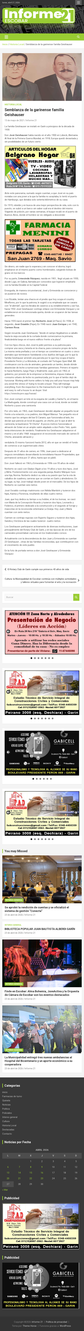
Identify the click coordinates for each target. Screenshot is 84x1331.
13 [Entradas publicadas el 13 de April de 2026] (8, 1172)
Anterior (8, 631)
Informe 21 (31, 120)
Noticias (6, 1104)
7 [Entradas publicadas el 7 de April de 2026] (19, 1167)
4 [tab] (42, 658)
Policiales (7, 1113)
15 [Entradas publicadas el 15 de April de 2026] (30, 1172)
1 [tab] (31, 658)
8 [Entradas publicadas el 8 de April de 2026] (30, 1167)
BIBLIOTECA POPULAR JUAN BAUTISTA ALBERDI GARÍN (40, 929)
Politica (6, 1108)
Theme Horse (30, 1326)
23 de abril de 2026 (14, 915)
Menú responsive (78, 2)
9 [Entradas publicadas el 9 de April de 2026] (42, 1167)
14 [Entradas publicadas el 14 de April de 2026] (19, 1172)
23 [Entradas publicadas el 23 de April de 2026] (42, 1178)
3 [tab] (38, 658)
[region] (42, 632)
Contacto (7, 1133)
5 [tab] (45, 658)
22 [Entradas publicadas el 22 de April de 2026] (30, 1178)
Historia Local (13, 104)
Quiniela (6, 1100)
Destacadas (8, 1129)
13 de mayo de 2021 (14, 120)
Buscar (76, 597)
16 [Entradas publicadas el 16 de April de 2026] (42, 1172)
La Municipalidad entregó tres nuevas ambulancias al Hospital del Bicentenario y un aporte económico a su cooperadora (38, 1061)
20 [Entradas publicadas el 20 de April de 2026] (8, 1178)
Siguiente (75, 631)
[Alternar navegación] (6, 36)
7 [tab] (52, 658)
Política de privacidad (56, 1322)
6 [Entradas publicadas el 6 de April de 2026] (8, 1167)
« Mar (5, 1189)
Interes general (14, 900)
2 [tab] (35, 658)
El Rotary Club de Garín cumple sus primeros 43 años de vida (38, 569)
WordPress (65, 1326)
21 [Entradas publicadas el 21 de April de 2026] (19, 1178)
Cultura (6, 1121)
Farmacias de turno (12, 1096)
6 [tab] (49, 658)
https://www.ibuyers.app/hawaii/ (21, 393)
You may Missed (15, 851)
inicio (5, 1092)
